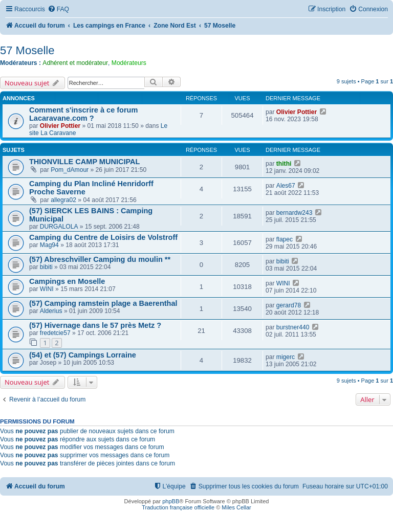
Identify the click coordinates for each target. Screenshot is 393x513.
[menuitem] (58, 9)
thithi (284, 163)
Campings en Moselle (67, 281)
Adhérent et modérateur (75, 62)
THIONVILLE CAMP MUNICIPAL (84, 162)
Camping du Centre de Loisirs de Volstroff (103, 237)
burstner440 (293, 327)
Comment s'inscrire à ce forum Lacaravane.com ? (83, 114)
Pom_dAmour (70, 169)
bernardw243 (294, 212)
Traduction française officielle (178, 507)
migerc (285, 357)
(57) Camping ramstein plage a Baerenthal (103, 303)
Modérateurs (129, 62)
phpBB (170, 501)
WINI (47, 289)
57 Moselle (27, 50)
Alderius (51, 311)
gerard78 (288, 305)
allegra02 (63, 200)
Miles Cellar (236, 507)
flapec (284, 239)
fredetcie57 (55, 333)
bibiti (46, 267)
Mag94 (49, 245)
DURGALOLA (59, 226)
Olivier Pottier (60, 125)
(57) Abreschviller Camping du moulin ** (99, 259)
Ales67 (285, 185)
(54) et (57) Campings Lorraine (82, 355)
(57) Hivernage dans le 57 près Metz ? (95, 325)
